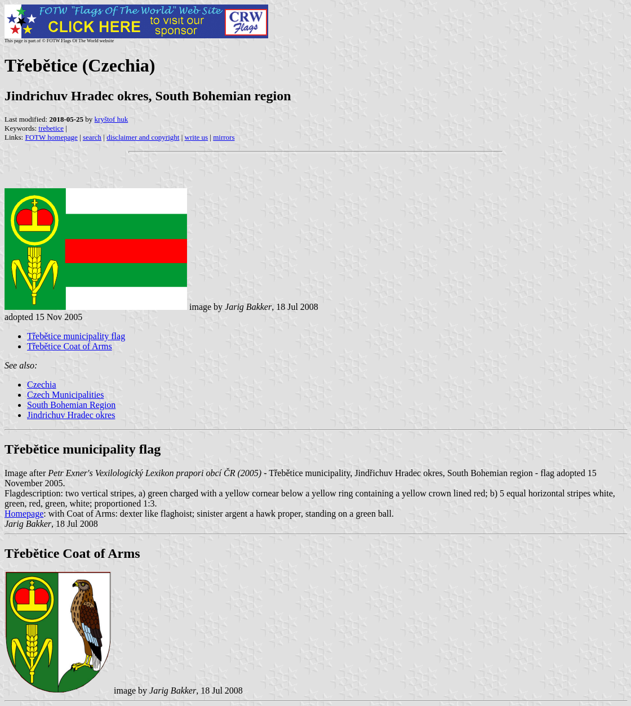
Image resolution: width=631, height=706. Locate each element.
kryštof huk (111, 119)
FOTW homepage (51, 137)
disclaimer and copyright (142, 137)
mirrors (223, 137)
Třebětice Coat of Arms (69, 346)
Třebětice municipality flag (76, 336)
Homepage (24, 513)
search (92, 137)
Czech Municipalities (65, 394)
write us (196, 137)
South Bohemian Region (71, 405)
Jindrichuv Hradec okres (71, 415)
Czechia (41, 384)
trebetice (51, 128)
